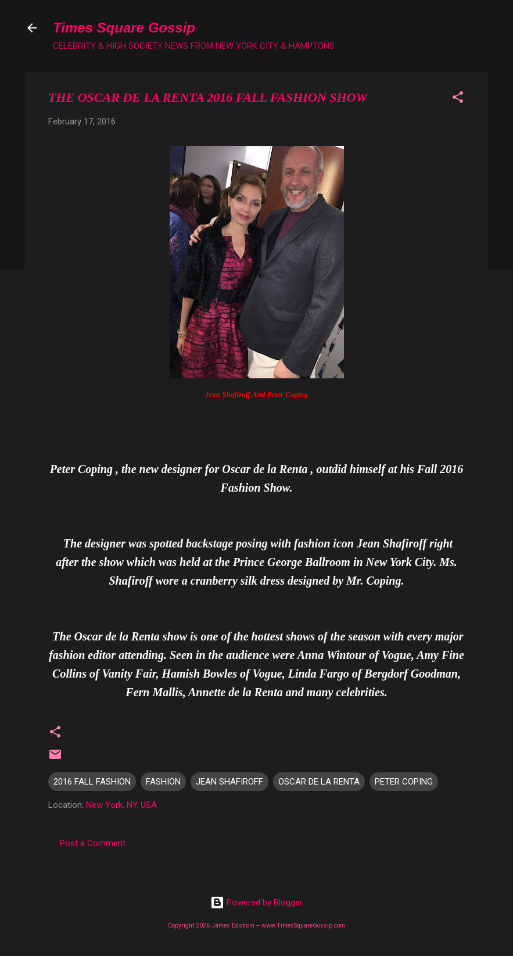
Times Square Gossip (124, 27)
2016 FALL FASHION (92, 781)
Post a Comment (92, 843)
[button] (458, 99)
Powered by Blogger (256, 902)
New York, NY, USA (121, 805)
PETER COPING (404, 781)
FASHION (163, 781)
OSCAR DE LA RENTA (319, 781)
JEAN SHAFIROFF (229, 781)
